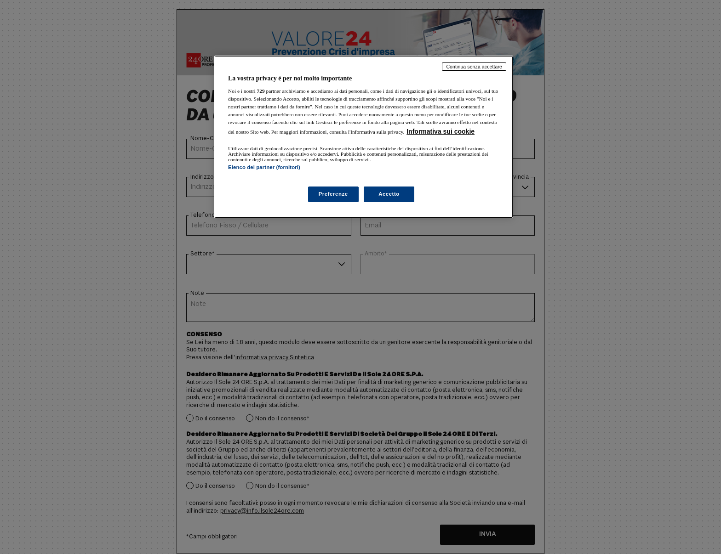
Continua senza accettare (474, 66)
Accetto (389, 194)
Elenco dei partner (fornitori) (264, 167)
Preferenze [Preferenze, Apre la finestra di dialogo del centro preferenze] (333, 194)
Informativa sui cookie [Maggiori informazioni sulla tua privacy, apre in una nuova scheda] (440, 131)
